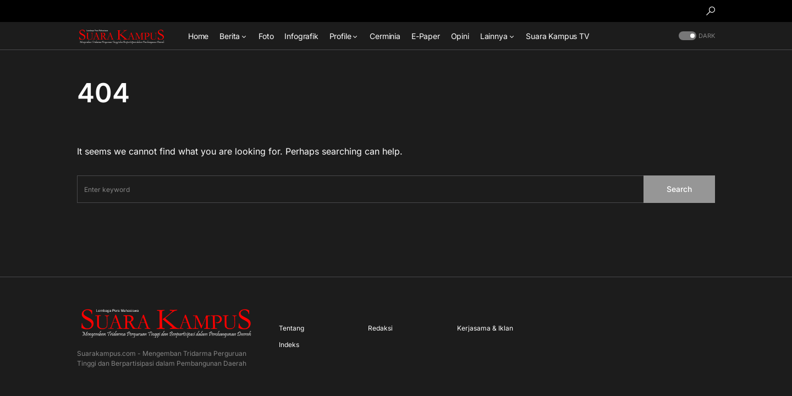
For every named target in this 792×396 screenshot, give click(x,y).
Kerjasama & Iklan (485, 328)
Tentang (291, 328)
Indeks (289, 344)
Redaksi (380, 328)
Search (679, 189)
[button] (710, 11)
